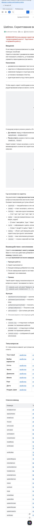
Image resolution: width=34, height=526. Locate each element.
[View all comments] (29, 514)
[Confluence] (9, 12)
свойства (23, 355)
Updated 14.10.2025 (23, 17)
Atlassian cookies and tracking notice (13, 2)
